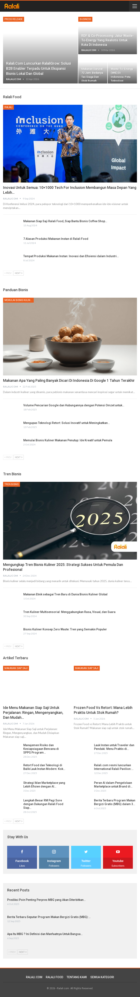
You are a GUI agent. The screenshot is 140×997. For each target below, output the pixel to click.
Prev (7, 273)
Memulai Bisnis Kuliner (18, 300)
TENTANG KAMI (77, 977)
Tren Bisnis (11, 484)
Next (18, 273)
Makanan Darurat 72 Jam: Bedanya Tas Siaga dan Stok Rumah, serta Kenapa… (92, 76)
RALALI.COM (34, 977)
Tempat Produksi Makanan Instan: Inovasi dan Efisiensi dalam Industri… (71, 256)
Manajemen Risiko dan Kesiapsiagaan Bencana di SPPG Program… (41, 749)
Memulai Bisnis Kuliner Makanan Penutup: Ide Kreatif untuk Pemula (67, 440)
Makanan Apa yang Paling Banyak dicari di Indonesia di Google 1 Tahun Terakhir (69, 380)
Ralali (8, 107)
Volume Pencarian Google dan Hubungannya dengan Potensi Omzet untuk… (73, 405)
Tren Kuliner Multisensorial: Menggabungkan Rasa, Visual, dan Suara (69, 612)
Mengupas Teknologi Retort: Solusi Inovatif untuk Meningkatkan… (66, 423)
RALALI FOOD (54, 977)
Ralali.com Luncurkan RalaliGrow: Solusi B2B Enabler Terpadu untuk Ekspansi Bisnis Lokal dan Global (38, 68)
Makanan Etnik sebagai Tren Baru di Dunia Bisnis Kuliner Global (65, 594)
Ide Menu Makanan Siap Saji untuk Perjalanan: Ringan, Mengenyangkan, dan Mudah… (33, 712)
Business (85, 19)
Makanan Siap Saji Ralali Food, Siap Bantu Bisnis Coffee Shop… (65, 221)
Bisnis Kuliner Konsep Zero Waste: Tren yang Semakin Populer (65, 629)
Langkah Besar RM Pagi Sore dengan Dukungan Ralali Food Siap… (43, 804)
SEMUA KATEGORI (102, 977)
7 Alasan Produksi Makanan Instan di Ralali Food (55, 238)
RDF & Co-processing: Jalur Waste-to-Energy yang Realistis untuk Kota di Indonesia (107, 40)
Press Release (13, 19)
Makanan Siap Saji (16, 668)
